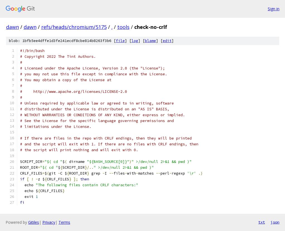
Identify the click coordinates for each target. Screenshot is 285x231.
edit (167, 40)
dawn (12, 27)
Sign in (273, 8)
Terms (64, 222)
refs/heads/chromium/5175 (74, 27)
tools (123, 27)
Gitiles (33, 222)
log (134, 40)
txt (261, 222)
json (275, 222)
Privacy (48, 222)
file (120, 40)
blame (150, 40)
